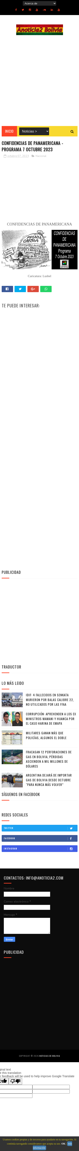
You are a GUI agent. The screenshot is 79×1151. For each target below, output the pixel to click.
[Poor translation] (15, 1081)
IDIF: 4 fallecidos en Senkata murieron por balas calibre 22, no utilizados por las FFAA (50, 700)
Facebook (40, 838)
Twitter (40, 828)
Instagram (40, 848)
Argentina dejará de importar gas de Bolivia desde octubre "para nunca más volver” (49, 780)
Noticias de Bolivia (49, 1055)
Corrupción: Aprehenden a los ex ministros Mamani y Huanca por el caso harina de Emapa (51, 719)
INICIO (9, 131)
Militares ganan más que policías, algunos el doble (46, 735)
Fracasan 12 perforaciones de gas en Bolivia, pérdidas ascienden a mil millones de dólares (49, 759)
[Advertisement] (39, 80)
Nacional (41, 156)
